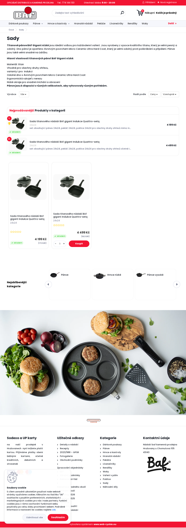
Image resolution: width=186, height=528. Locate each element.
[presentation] (48, 285)
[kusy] (59, 244)
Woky (145, 23)
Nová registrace (168, 2)
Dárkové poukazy (19, 23)
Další (171, 23)
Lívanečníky (116, 23)
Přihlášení (150, 2)
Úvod (11, 29)
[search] (122, 14)
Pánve (36, 23)
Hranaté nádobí (83, 23)
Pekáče (101, 23)
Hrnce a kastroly (57, 23)
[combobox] (154, 94)
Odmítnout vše (34, 517)
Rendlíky (132, 23)
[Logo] (25, 12)
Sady (21, 29)
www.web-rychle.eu (105, 524)
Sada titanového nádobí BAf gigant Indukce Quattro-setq (27, 218)
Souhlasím (58, 517)
